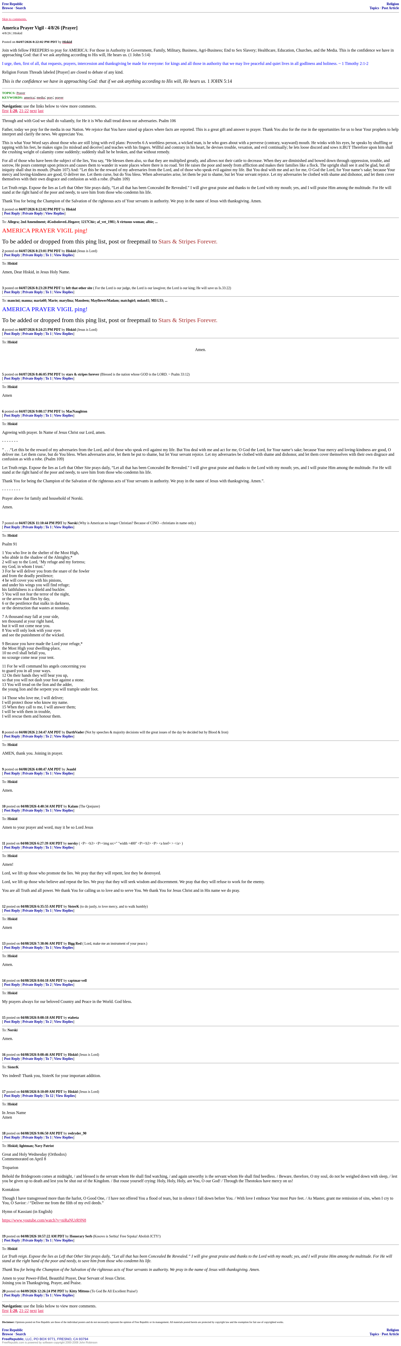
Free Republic (12, 4)
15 (4, 1018)
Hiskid (71, 209)
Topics (374, 8)
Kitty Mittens (80, 1291)
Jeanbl (71, 769)
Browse (7, 8)
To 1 (48, 255)
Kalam (73, 806)
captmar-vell (77, 980)
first (5, 111)
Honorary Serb (81, 1236)
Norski (72, 523)
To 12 (49, 1096)
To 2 (48, 736)
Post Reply (12, 213)
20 (4, 1291)
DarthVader (75, 732)
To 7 (48, 1059)
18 (4, 1133)
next (33, 111)
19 (4, 1236)
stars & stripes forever (82, 374)
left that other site (79, 288)
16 (4, 1055)
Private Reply (33, 213)
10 (4, 806)
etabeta (73, 1018)
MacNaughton (76, 411)
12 (4, 906)
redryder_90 (77, 1133)
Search (21, 8)
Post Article (390, 8)
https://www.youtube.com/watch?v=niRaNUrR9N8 (44, 1220)
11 (3, 843)
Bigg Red (75, 943)
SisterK (73, 906)
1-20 (13, 111)
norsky (73, 843)
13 (4, 943)
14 (4, 980)
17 (4, 1092)
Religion (393, 4)
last (40, 111)
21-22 (24, 111)
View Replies (54, 213)
